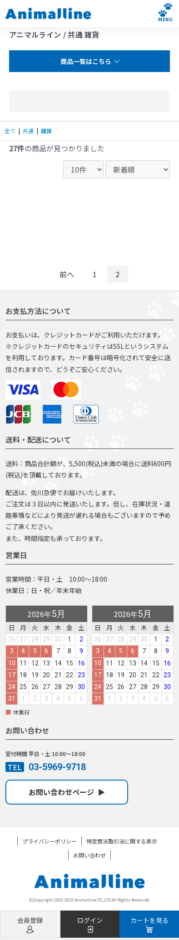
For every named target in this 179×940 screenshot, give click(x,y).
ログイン (90, 925)
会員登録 (30, 925)
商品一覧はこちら (85, 61)
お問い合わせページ (67, 791)
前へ (67, 274)
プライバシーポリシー (49, 841)
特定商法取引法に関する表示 (121, 841)
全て (10, 131)
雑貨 (46, 131)
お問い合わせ (89, 855)
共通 (28, 131)
